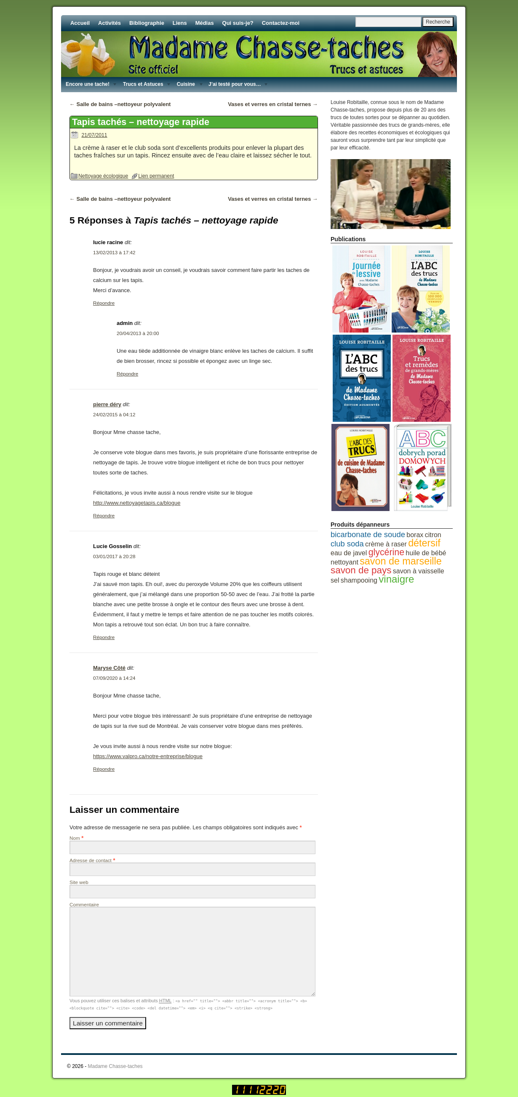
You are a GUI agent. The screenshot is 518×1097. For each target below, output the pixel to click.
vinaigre (396, 579)
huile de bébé (426, 552)
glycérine (386, 552)
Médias (204, 23)
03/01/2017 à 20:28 (114, 556)
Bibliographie (146, 23)
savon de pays (361, 570)
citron (433, 534)
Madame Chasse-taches (115, 1066)
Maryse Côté (109, 668)
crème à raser (386, 544)
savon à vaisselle (418, 571)
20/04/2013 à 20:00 (138, 333)
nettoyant (344, 562)
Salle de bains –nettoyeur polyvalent (120, 104)
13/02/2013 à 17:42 (114, 252)
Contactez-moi (280, 23)
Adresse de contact (90, 860)
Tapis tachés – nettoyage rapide (140, 122)
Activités (109, 23)
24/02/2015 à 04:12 (114, 414)
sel (335, 580)
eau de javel (349, 552)
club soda (347, 543)
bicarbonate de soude (368, 534)
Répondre (104, 303)
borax (414, 534)
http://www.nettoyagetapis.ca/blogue (136, 503)
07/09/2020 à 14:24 (114, 678)
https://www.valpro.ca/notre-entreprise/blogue (148, 756)
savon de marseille (401, 561)
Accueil (80, 23)
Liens (180, 23)
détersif (424, 543)
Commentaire (84, 904)
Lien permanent (156, 176)
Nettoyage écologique (103, 176)
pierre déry (107, 404)
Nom (74, 838)
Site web (78, 882)
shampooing (359, 580)
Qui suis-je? (238, 23)
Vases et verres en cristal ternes (273, 104)
